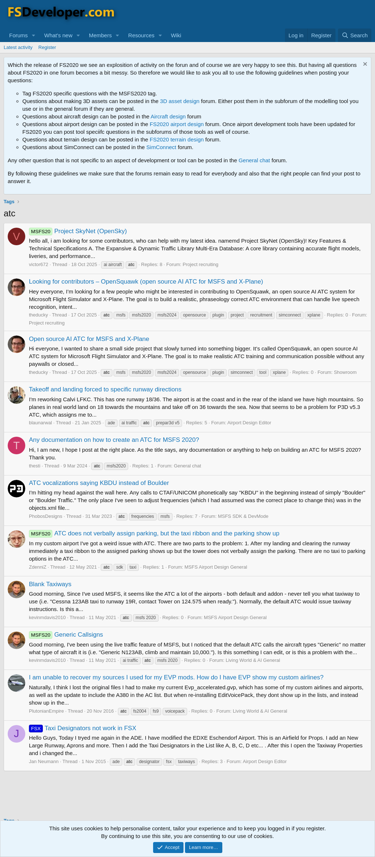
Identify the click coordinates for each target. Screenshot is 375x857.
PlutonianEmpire (46, 711)
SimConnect (161, 147)
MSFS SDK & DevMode (243, 516)
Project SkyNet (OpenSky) (78, 231)
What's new (58, 35)
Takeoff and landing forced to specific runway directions (105, 389)
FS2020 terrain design (177, 139)
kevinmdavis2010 (47, 617)
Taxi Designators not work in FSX (82, 728)
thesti (34, 466)
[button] (34, 35)
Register (47, 47)
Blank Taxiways (50, 584)
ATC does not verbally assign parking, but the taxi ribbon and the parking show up (154, 533)
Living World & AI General (253, 660)
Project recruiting (201, 264)
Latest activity (18, 47)
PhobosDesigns (45, 516)
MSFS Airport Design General (216, 567)
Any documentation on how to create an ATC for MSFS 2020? (114, 439)
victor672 (38, 264)
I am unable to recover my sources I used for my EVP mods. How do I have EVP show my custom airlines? (176, 677)
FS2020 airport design (177, 124)
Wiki (176, 35)
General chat (254, 160)
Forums (18, 35)
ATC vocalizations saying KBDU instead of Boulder (99, 482)
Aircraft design (168, 116)
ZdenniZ (38, 567)
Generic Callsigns (66, 634)
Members (100, 35)
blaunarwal (40, 422)
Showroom (345, 372)
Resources (141, 35)
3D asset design (180, 101)
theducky (38, 315)
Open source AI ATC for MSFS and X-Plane (89, 338)
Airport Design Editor (249, 422)
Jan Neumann (44, 761)
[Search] (354, 35)
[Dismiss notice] (364, 65)
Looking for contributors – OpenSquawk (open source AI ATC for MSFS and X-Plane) (146, 281)
